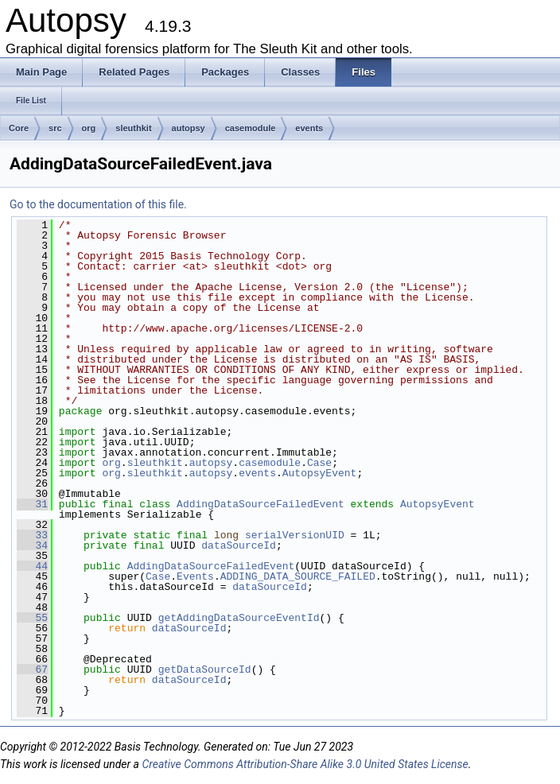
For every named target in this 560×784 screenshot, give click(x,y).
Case (319, 463)
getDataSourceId (204, 669)
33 (32, 535)
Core (19, 128)
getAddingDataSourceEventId (239, 618)
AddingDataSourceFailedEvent (260, 504)
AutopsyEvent (319, 473)
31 (32, 504)
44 (32, 566)
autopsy (188, 128)
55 (32, 618)
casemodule (250, 128)
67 (32, 669)
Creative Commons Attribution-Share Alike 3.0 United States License (305, 764)
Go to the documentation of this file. (98, 204)
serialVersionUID (294, 535)
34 (32, 545)
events (309, 128)
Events (195, 576)
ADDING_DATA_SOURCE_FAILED (297, 576)
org (89, 128)
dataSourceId (238, 545)
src (55, 128)
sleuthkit (133, 128)
